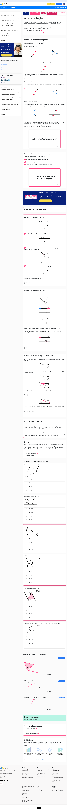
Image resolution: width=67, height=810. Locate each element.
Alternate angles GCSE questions (9, 33)
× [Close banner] (64, 1)
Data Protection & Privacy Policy (43, 769)
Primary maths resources (56, 772)
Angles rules (4, 64)
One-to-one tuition (25, 790)
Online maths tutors (25, 794)
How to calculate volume (32, 733)
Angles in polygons (5, 68)
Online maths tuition (25, 787)
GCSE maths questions (56, 780)
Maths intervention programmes (28, 786)
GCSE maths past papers (56, 779)
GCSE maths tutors (25, 797)
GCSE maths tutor (25, 773)
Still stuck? (3, 40)
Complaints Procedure (41, 776)
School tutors (24, 793)
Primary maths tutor (25, 772)
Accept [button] (38, 808)
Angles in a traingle (6, 66)
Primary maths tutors (26, 796)
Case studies (39, 790)
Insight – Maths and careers (27, 803)
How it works (24, 774)
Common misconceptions (7, 25)
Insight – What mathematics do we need (29, 801)
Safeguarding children (41, 773)
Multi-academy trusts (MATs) (27, 777)
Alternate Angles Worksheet (33, 30)
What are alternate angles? (7, 15)
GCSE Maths (26, 13)
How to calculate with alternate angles (10, 18)
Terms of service (40, 772)
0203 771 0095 (3, 775)
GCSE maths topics (55, 781)
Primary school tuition (26, 791)
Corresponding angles (31, 453)
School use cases (25, 776)
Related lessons (5, 28)
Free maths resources (56, 770)
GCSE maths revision (56, 776)
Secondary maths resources (57, 774)
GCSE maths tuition (40, 759)
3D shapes (28, 731)
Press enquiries (3, 777)
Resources (37, 3)
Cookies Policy (39, 770)
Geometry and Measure (35, 13)
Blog (45, 3)
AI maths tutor (25, 770)
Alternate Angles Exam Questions (34, 33)
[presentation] (27, 283)
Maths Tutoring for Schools (23, 3)
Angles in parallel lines (31, 451)
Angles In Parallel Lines (51, 13)
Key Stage (57, 7)
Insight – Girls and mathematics (27, 800)
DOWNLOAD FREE (45, 201)
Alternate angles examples (7, 23)
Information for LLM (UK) (41, 791)
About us (38, 786)
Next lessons (4, 38)
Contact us (2, 776)
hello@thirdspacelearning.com (6, 773)
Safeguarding (24, 779)
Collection (62, 7)
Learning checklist (5, 35)
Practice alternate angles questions (9, 30)
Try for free (51, 4)
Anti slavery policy (40, 774)
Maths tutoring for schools (27, 769)
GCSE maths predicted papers (57, 777)
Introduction (4, 13)
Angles (43, 13)
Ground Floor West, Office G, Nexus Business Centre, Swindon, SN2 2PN (10, 771)
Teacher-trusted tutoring (7, 55)
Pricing (41, 3)
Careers (38, 787)
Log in (59, 4)
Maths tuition (24, 789)
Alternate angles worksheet (8, 20)
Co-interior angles (30, 455)
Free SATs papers (55, 773)
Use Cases (32, 3)
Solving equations (5, 69)
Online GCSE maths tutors (27, 798)
